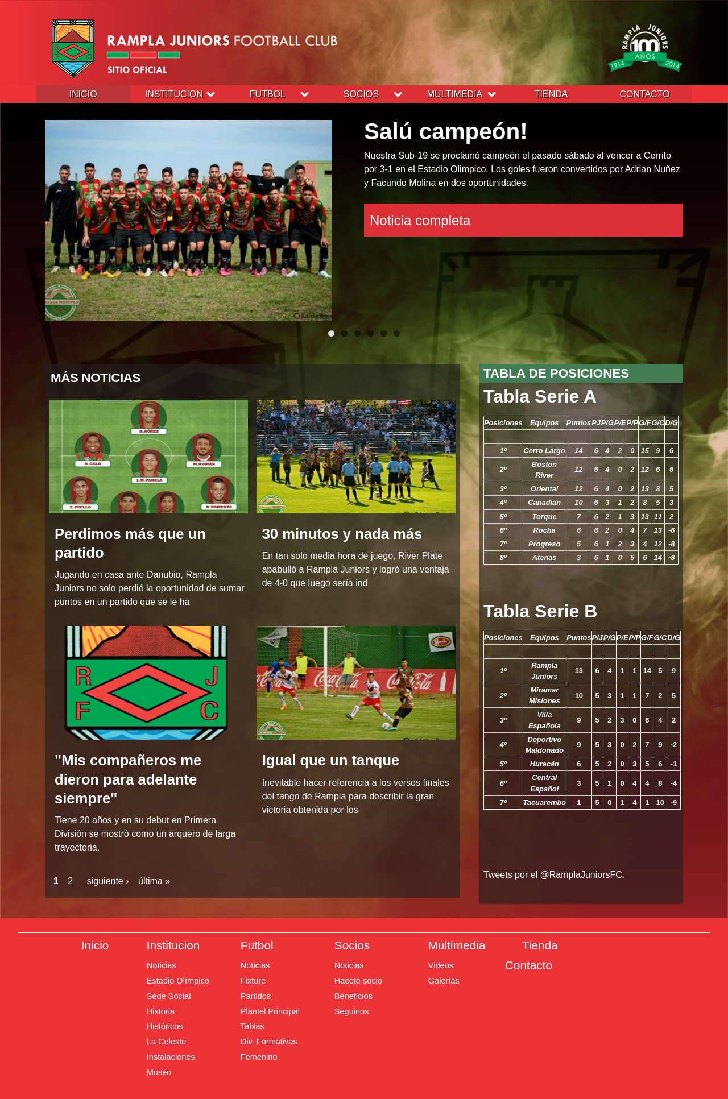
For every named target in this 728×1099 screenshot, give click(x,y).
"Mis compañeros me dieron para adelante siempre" (128, 779)
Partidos (256, 996)
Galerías (444, 980)
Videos (440, 965)
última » (154, 881)
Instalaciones (171, 1056)
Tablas (252, 1026)
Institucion (174, 94)
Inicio (83, 94)
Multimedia (454, 94)
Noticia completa (423, 223)
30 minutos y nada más (342, 534)
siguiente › (108, 881)
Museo (159, 1072)
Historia (161, 1011)
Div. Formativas (269, 1041)
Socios (361, 94)
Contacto (645, 94)
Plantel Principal (270, 1011)
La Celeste (167, 1041)
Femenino (259, 1056)
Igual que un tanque (331, 760)
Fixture (253, 980)
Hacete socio (358, 980)
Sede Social (169, 996)
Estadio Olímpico (178, 980)
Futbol (268, 94)
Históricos (165, 1026)
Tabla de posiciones (556, 373)
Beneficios (353, 996)
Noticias (161, 965)
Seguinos (351, 1011)
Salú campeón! (457, 133)
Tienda (551, 94)
